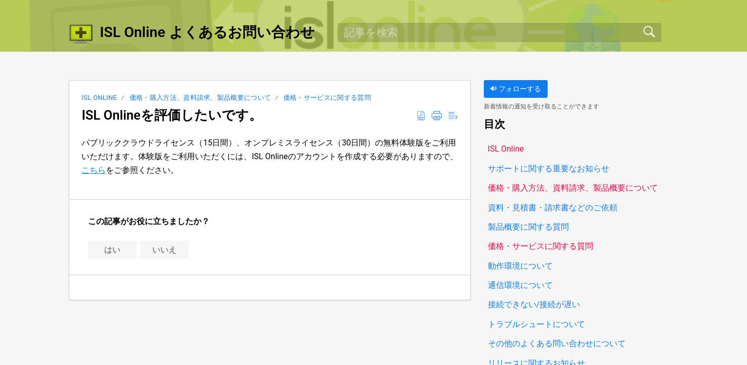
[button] (421, 116)
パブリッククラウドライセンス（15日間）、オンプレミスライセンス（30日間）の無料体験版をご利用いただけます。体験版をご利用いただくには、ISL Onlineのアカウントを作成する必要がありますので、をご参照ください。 (269, 156)
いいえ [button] (164, 249)
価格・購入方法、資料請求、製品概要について (200, 97)
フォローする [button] (515, 89)
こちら (93, 170)
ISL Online (99, 97)
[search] (499, 32)
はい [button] (112, 249)
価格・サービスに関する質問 (327, 97)
